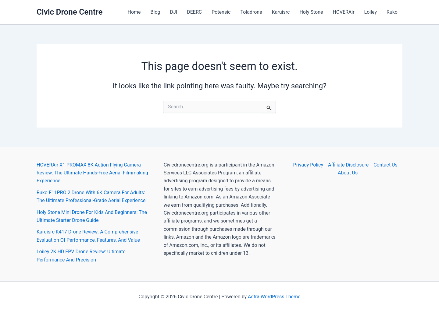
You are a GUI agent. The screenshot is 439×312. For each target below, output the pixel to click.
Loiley (370, 12)
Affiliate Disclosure (348, 165)
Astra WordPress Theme (274, 297)
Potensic (221, 12)
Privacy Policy (308, 165)
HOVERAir (343, 12)
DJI (173, 12)
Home (134, 12)
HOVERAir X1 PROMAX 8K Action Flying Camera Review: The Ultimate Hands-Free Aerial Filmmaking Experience (92, 173)
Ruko (392, 12)
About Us (348, 173)
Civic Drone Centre (70, 11)
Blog (155, 12)
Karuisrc (281, 12)
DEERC (194, 12)
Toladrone (251, 12)
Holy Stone (311, 12)
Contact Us (385, 165)
